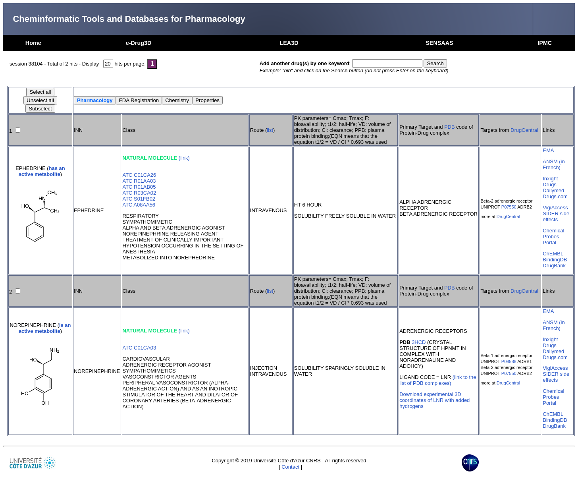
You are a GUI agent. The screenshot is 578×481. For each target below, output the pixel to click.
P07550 (508, 207)
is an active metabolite (45, 328)
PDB (449, 127)
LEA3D (288, 43)
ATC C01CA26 (139, 175)
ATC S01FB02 (139, 199)
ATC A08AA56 (139, 205)
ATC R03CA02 (139, 193)
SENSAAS (439, 43)
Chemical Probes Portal (553, 236)
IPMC (545, 43)
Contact (290, 467)
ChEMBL (553, 254)
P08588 (508, 361)
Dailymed (553, 190)
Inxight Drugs (550, 181)
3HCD (419, 342)
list (270, 130)
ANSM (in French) (554, 164)
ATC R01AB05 (139, 187)
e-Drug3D (139, 43)
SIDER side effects (556, 216)
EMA (548, 150)
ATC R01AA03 (139, 181)
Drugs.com (555, 196)
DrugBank (554, 266)
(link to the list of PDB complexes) (437, 380)
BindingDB (555, 260)
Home (33, 43)
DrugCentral (524, 130)
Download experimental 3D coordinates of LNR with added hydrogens (434, 400)
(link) (184, 158)
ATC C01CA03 (139, 348)
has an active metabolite (42, 171)
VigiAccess (555, 208)
